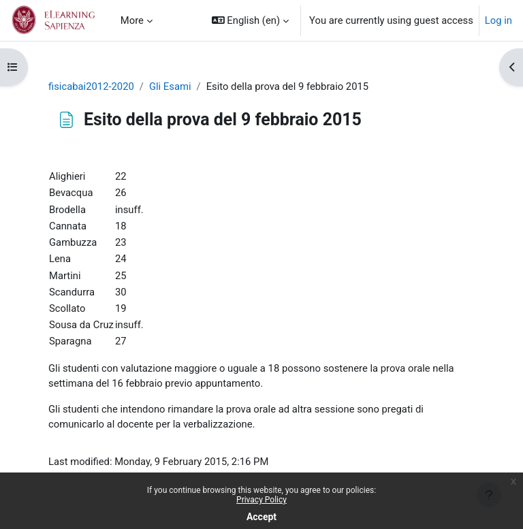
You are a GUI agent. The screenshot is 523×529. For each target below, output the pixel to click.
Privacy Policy (261, 499)
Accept (261, 516)
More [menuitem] (132, 20)
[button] (250, 20)
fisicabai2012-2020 (91, 86)
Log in (498, 20)
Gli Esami (170, 86)
